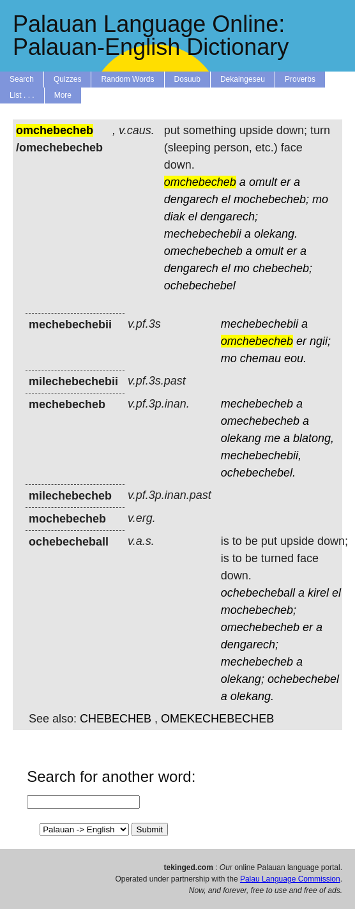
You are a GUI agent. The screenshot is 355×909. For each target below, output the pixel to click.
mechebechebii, (261, 455)
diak (174, 216)
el (226, 199)
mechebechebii (202, 233)
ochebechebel (200, 285)
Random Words (127, 79)
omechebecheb (203, 251)
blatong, (313, 438)
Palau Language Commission (290, 879)
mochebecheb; (271, 199)
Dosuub (187, 79)
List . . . (22, 95)
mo (320, 199)
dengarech (191, 199)
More (63, 95)
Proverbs (300, 79)
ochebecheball (258, 592)
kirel (318, 592)
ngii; (320, 341)
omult (263, 182)
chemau (260, 358)
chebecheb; (282, 268)
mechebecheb (257, 403)
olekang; (242, 679)
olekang (241, 438)
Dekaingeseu (242, 79)
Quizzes (67, 79)
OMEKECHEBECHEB (217, 718)
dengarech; (229, 216)
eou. (295, 358)
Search (22, 79)
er (285, 182)
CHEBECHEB (115, 718)
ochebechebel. (258, 472)
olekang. (276, 233)
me (272, 438)
